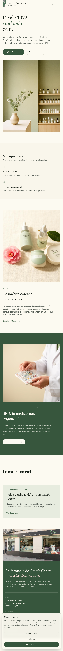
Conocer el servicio (14, 442)
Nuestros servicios (35, 52)
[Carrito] (52, 3)
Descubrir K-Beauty (11, 321)
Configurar (31, 639)
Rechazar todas (31, 633)
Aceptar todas (31, 644)
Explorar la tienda (13, 52)
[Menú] (58, 3)
